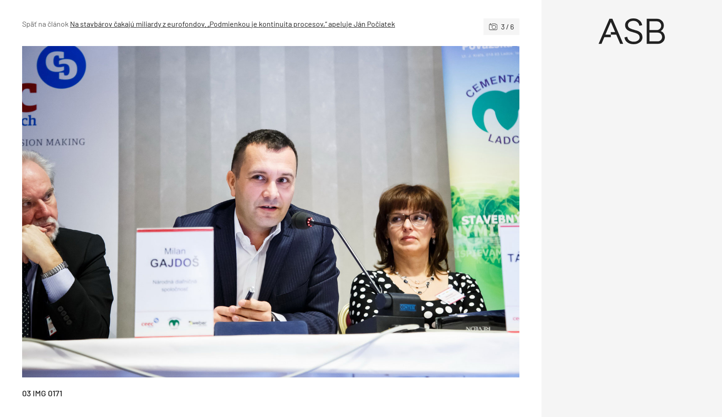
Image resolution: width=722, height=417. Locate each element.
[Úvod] (631, 31)
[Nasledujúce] (395, 211)
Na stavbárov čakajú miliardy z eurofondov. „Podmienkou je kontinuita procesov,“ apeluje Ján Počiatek (232, 23)
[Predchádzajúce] (146, 211)
